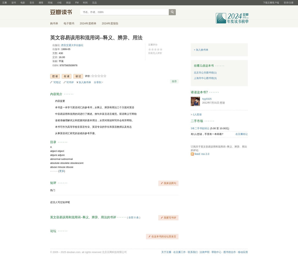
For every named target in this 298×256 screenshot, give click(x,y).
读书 (13, 2)
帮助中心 (216, 252)
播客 (41, 2)
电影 (23, 2)
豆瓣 (4, 2)
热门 (52, 190)
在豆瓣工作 (179, 252)
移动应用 (243, 252)
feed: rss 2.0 (202, 154)
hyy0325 (207, 98)
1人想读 (197, 114)
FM (76, 2)
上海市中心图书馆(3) (205, 78)
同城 (50, 2)
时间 (85, 2)
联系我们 (193, 252)
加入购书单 (85, 82)
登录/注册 (288, 2)
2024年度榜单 (88, 23)
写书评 (70, 82)
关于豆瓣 (166, 252)
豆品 (94, 2)
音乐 (32, 2)
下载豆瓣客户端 (271, 2)
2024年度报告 (110, 23)
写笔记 (57, 82)
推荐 (174, 81)
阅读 (68, 2)
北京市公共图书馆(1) (205, 72)
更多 (61, 171)
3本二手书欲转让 (200, 128)
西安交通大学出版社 (72, 45)
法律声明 (204, 252)
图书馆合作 (230, 252)
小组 (59, 2)
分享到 (97, 82)
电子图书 (69, 23)
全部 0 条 (133, 217)
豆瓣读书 (64, 12)
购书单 (54, 23)
